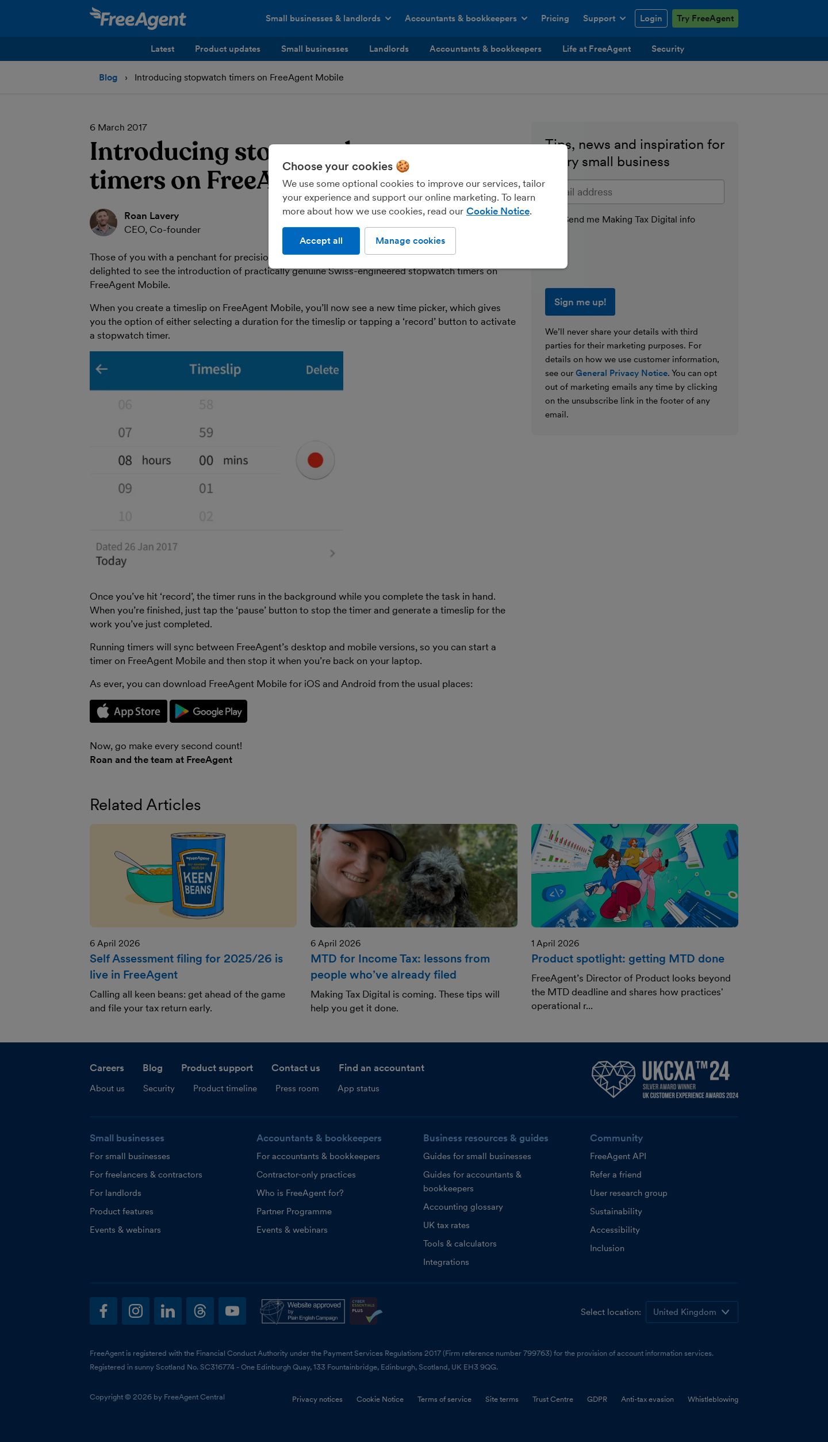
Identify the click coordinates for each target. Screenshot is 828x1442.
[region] (418, 206)
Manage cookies (410, 240)
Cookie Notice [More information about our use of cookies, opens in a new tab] (498, 211)
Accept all (321, 240)
